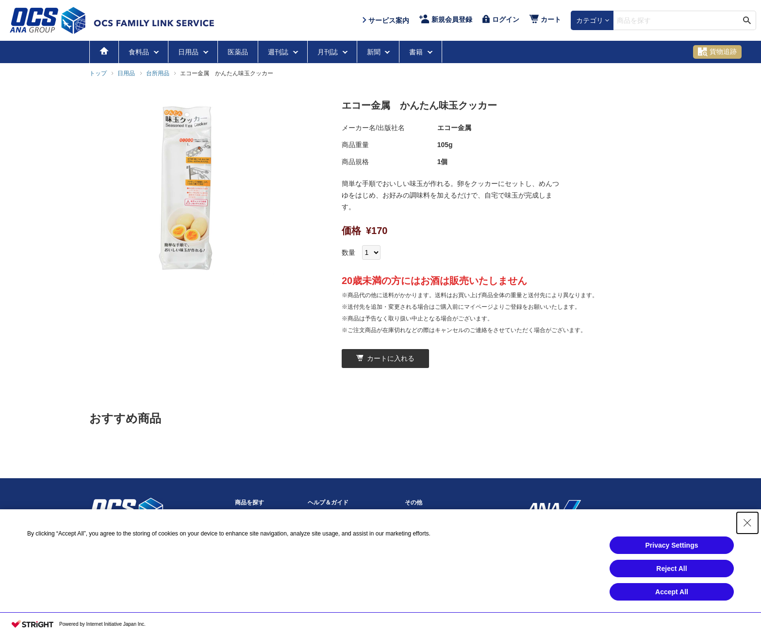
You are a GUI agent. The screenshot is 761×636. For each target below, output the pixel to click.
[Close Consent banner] (747, 523)
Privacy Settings (671, 545)
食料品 (140, 52)
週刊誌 (279, 52)
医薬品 (238, 52)
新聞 (374, 52)
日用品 (189, 52)
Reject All (671, 568)
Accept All (671, 592)
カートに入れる (385, 358)
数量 (348, 252)
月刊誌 (328, 52)
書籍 (417, 52)
